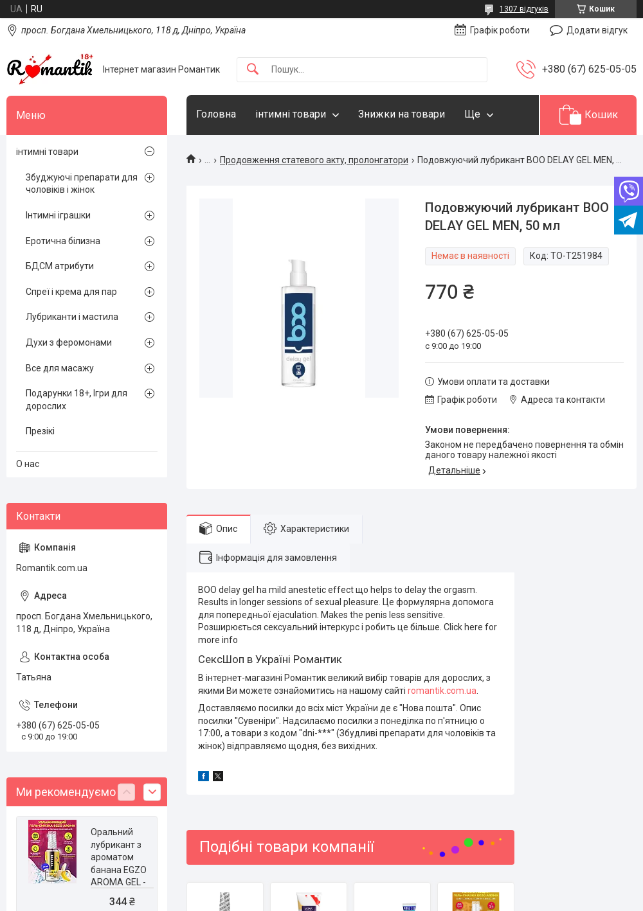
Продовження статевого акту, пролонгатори (314, 160)
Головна (216, 114)
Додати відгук (597, 30)
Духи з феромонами (69, 342)
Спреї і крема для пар (71, 292)
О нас (27, 464)
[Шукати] (253, 70)
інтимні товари (290, 114)
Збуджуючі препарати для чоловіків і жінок (82, 183)
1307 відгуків (524, 8)
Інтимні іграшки (58, 215)
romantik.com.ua (442, 690)
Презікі (40, 431)
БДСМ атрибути (60, 266)
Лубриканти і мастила (72, 317)
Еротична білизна (63, 241)
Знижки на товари (401, 114)
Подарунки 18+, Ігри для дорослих (76, 399)
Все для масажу (60, 368)
